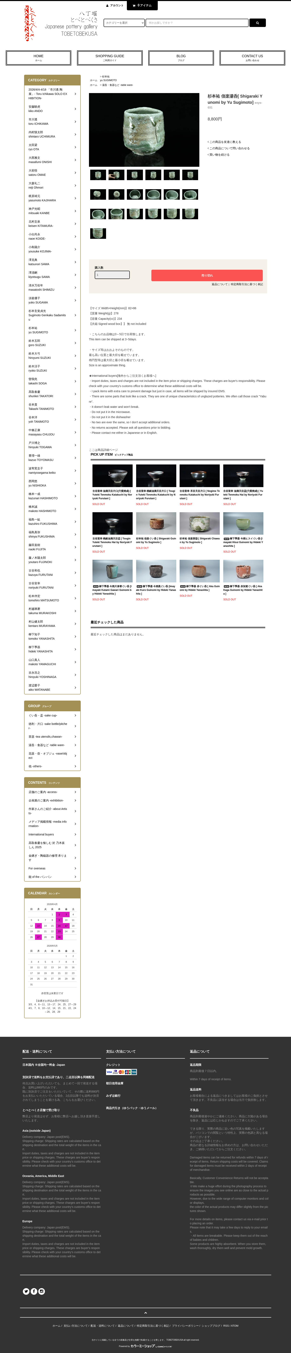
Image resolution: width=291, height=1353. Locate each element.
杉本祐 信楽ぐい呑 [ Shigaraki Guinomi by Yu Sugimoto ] (156, 540)
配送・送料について (103, 1325)
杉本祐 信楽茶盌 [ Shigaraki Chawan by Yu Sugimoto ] (200, 540)
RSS (226, 1325)
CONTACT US (252, 58)
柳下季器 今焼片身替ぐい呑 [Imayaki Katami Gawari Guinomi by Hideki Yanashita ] (112, 590)
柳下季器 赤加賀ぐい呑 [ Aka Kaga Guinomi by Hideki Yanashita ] (242, 590)
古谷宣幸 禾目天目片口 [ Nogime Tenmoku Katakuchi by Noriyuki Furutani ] (200, 495)
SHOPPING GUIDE (109, 58)
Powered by (145, 1346)
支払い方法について (76, 1325)
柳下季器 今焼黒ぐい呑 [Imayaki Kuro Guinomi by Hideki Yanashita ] (156, 590)
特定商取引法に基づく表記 (247, 284)
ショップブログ (211, 1325)
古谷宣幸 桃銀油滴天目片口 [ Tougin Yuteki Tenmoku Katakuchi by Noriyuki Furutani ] (155, 495)
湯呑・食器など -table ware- (117, 85)
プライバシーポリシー (185, 1325)
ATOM (234, 1325)
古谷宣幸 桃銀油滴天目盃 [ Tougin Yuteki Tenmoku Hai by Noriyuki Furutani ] (112, 542)
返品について (220, 284)
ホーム (93, 80)
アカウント (117, 5)
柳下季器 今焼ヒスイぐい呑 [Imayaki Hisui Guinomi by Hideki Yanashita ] (243, 542)
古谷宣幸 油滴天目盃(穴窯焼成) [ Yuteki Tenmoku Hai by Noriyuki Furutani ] (243, 495)
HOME (38, 58)
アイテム (141, 5)
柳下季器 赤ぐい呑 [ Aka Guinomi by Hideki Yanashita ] (200, 588)
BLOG (181, 58)
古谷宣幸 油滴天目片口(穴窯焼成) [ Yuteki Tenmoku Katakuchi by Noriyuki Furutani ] (112, 495)
